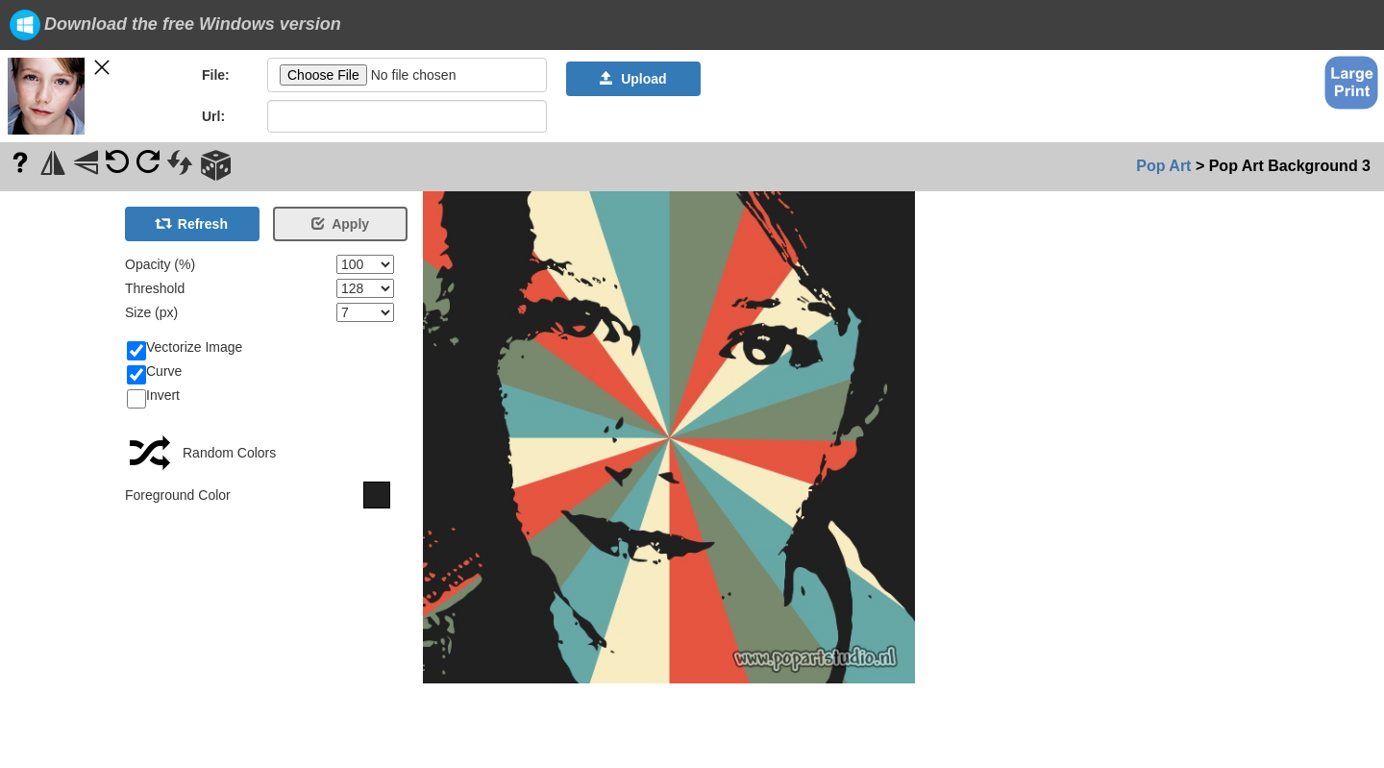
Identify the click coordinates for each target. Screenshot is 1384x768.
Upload (633, 79)
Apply (340, 224)
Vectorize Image (184, 348)
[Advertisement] (57, 479)
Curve (154, 372)
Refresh (192, 224)
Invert (153, 396)
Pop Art (1163, 166)
